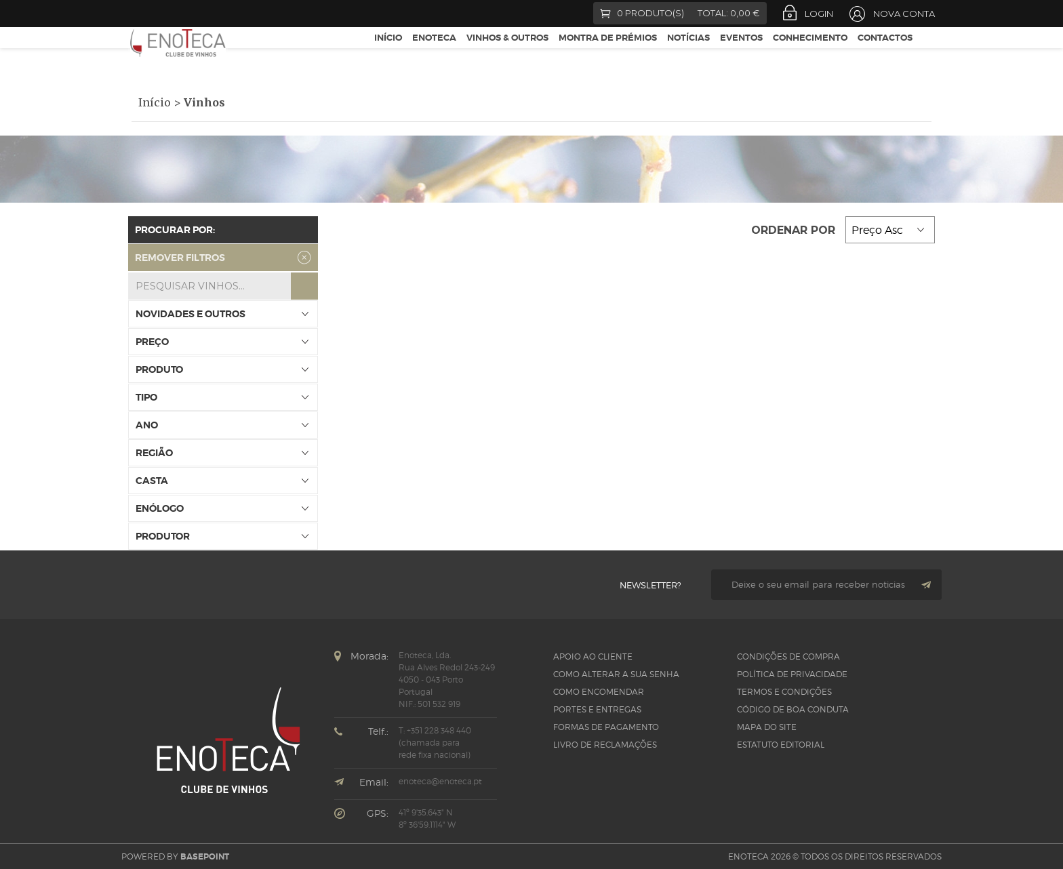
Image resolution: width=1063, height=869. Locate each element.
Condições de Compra (788, 656)
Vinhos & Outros (507, 53)
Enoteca (434, 53)
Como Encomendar (598, 692)
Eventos (741, 53)
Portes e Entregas (597, 709)
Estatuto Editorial (780, 745)
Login (819, 13)
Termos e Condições (784, 692)
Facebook (137, 13)
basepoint (204, 856)
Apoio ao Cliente (593, 656)
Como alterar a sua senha (616, 674)
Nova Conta (904, 13)
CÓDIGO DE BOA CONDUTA (793, 709)
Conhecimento (810, 53)
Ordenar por (795, 230)
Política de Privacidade (792, 674)
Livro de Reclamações (605, 745)
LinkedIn (234, 13)
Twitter (159, 13)
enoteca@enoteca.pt (440, 781)
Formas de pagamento (606, 727)
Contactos (885, 53)
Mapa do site (767, 727)
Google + (185, 13)
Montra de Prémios (608, 53)
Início (388, 53)
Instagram (210, 13)
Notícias (688, 53)
